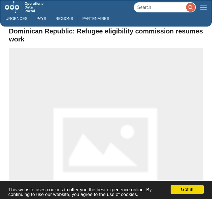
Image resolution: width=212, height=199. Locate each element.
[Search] (165, 7)
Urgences (16, 18)
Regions (64, 18)
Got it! (187, 189)
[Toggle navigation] (203, 7)
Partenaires (95, 18)
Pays (41, 18)
